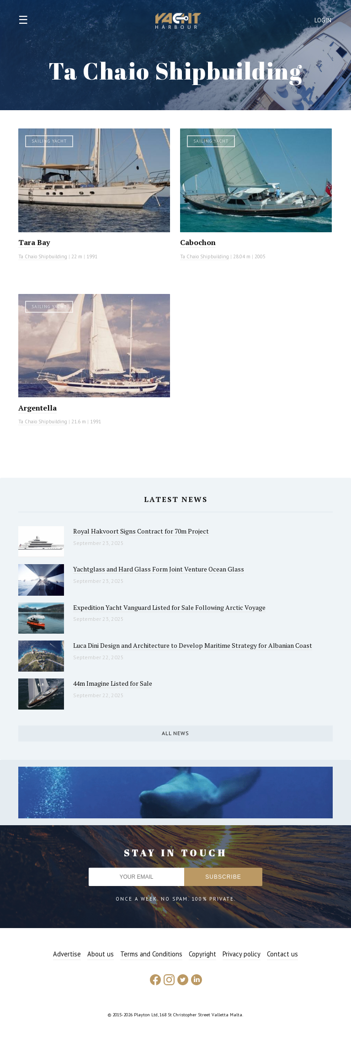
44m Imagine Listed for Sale (112, 683)
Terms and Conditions (151, 954)
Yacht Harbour (178, 22)
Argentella (37, 408)
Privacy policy (242, 954)
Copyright (202, 954)
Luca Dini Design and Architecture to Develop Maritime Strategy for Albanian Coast (192, 645)
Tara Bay (34, 242)
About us (100, 954)
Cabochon (198, 242)
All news (175, 733)
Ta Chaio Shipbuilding (42, 256)
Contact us (282, 954)
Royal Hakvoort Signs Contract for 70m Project (141, 531)
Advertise (67, 954)
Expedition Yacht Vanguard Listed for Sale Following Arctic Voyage (169, 607)
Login (323, 20)
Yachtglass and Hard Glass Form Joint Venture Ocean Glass (158, 569)
